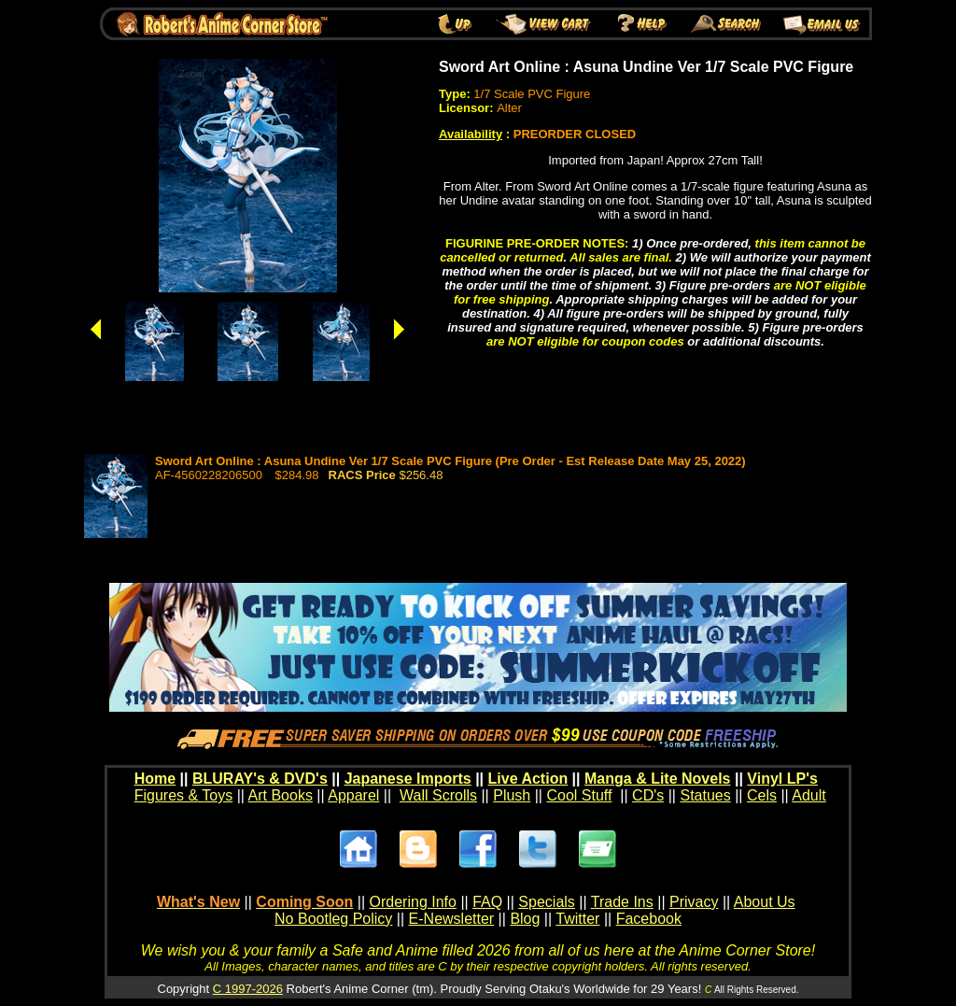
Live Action (528, 778)
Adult (808, 795)
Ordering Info (413, 902)
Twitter (577, 919)
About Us (764, 902)
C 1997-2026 (248, 989)
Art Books (280, 795)
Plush (511, 795)
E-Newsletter (452, 919)
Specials (546, 902)
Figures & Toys (183, 795)
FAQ (487, 902)
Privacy (693, 902)
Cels (762, 795)
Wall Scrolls (438, 795)
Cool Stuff (579, 795)
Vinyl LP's (782, 778)
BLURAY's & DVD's (260, 778)
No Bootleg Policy (333, 919)
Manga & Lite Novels (657, 778)
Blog (525, 919)
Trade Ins (622, 902)
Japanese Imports (407, 778)
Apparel (353, 795)
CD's (648, 795)
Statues (705, 795)
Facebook (649, 919)
